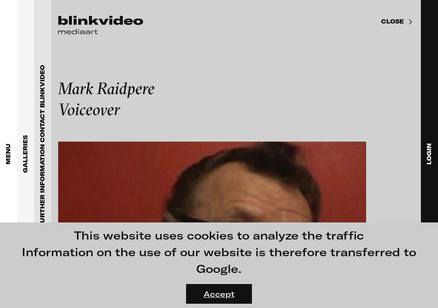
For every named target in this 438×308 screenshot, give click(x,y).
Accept (219, 294)
